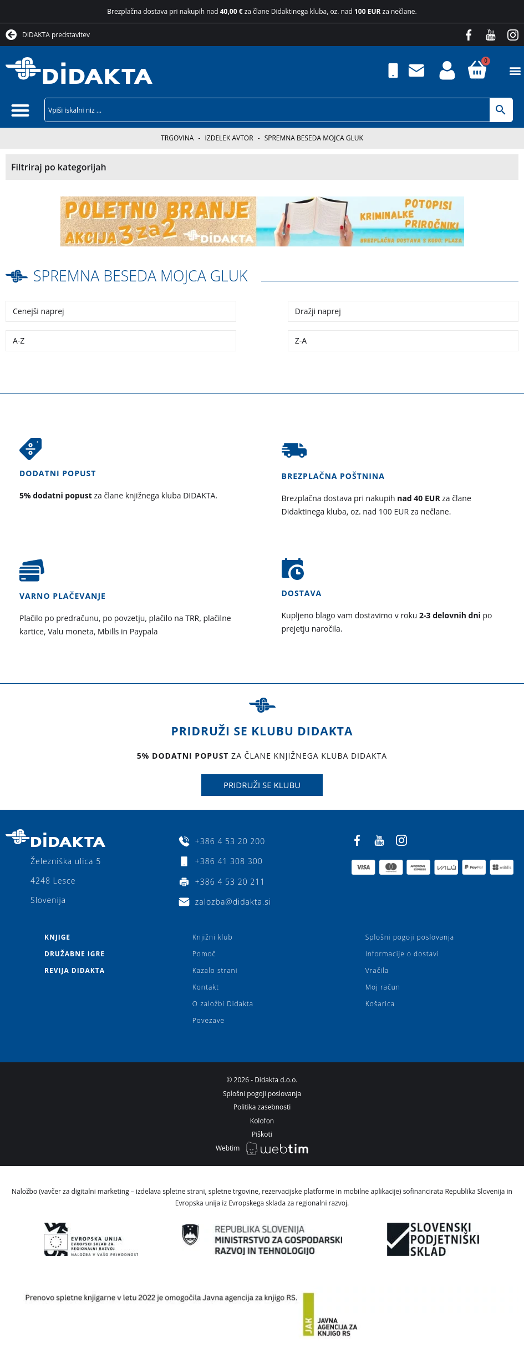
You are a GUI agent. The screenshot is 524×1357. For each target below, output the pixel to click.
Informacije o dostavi (402, 954)
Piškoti (262, 1134)
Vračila (377, 970)
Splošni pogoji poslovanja (409, 937)
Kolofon (262, 1120)
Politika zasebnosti (262, 1107)
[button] (515, 71)
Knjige (57, 937)
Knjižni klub (212, 937)
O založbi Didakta (222, 1003)
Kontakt (205, 987)
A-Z (18, 340)
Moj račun (382, 987)
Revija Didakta (74, 970)
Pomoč (204, 954)
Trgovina (177, 138)
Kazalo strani (215, 970)
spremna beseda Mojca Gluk (145, 275)
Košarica (380, 1003)
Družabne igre (74, 954)
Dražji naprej (318, 310)
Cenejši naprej (38, 310)
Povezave (208, 1020)
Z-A (301, 340)
